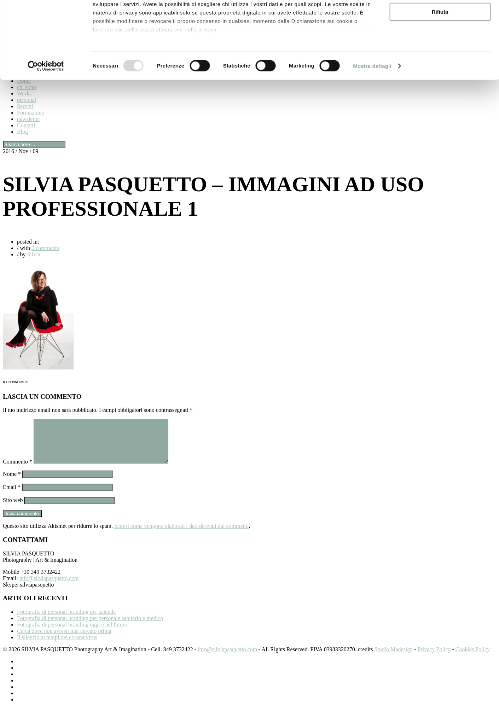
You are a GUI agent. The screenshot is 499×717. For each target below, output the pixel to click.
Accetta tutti (440, 17)
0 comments (45, 248)
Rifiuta (440, 59)
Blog (22, 132)
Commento (17, 470)
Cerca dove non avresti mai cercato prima (64, 639)
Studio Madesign (393, 658)
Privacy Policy (434, 658)
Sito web (13, 509)
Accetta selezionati (440, 38)
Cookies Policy (473, 658)
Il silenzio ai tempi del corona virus (57, 646)
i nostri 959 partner (133, 26)
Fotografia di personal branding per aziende (66, 620)
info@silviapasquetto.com (49, 587)
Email (12, 495)
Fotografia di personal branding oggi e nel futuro (72, 633)
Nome (12, 482)
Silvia (33, 254)
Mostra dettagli (372, 113)
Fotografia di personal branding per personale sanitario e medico (90, 627)
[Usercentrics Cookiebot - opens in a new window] (46, 113)
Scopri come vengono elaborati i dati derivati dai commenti (181, 534)
